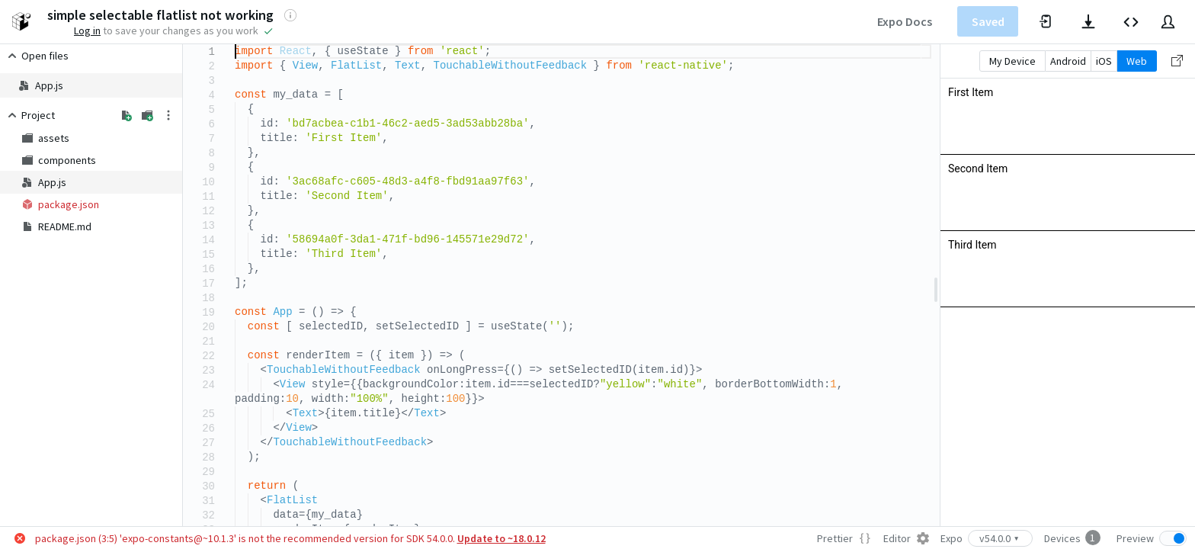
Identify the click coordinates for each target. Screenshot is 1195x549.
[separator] (935, 285)
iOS (1104, 61)
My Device (1012, 61)
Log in (87, 30)
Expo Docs (904, 21)
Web (1136, 61)
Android (1068, 61)
